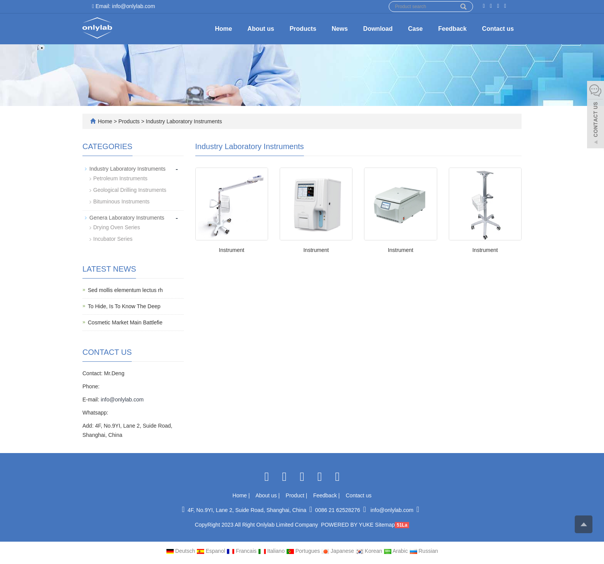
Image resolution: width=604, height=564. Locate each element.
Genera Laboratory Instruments (126, 218)
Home (223, 28)
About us (260, 28)
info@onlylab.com (122, 399)
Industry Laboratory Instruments (183, 121)
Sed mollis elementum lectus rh (125, 290)
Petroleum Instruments (120, 178)
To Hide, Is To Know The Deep (124, 306)
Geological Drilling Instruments (129, 190)
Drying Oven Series (116, 227)
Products (303, 28)
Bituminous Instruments (121, 201)
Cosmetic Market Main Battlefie (125, 322)
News (340, 28)
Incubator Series (113, 239)
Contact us (498, 28)
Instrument (231, 250)
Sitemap (385, 525)
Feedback (452, 28)
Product (296, 495)
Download (378, 28)
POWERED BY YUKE (348, 525)
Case (415, 28)
